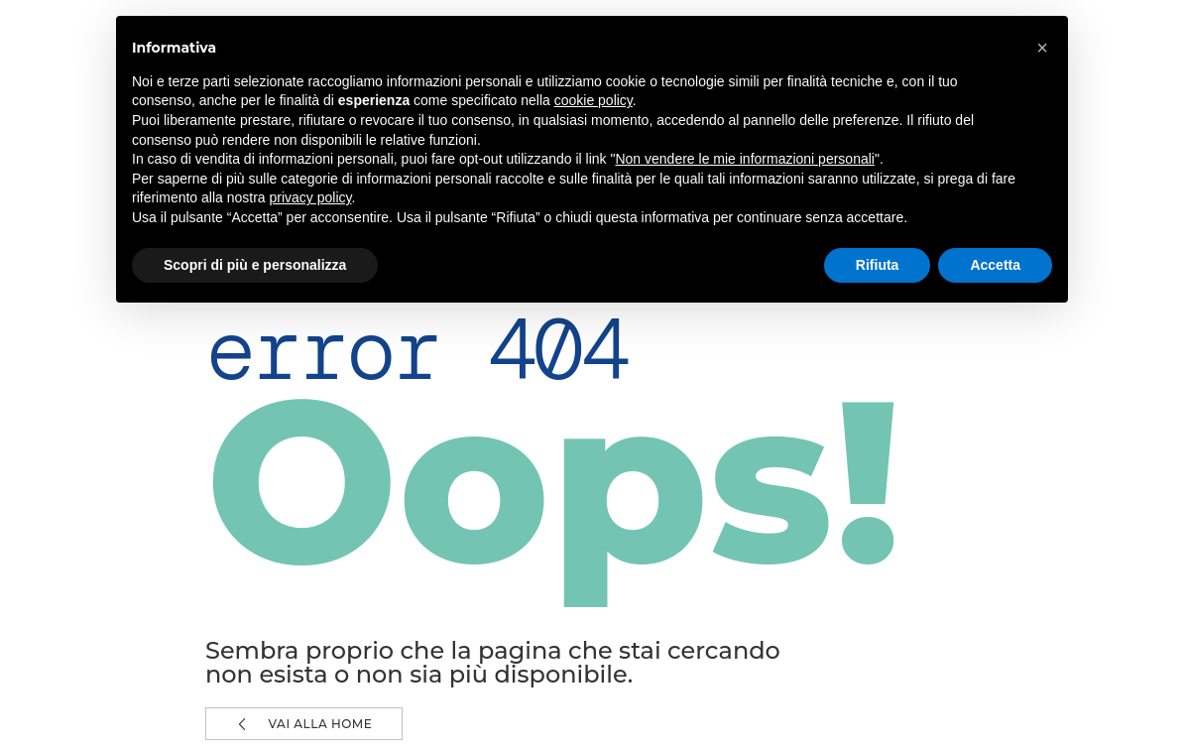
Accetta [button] (995, 265)
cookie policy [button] (593, 100)
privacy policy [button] (311, 197)
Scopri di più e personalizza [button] (255, 265)
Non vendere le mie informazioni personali (744, 159)
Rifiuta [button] (877, 265)
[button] (1042, 47)
